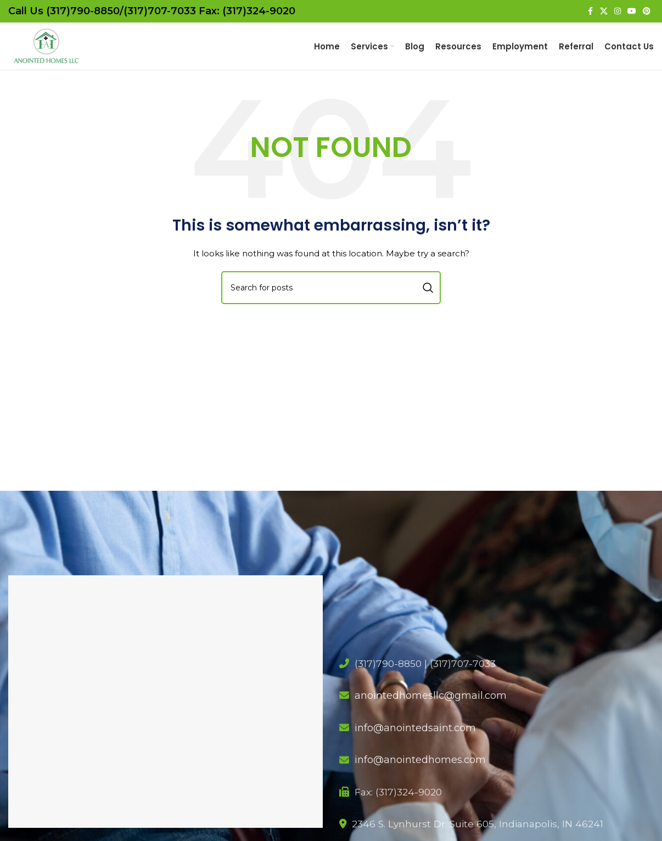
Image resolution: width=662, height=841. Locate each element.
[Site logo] (57, 52)
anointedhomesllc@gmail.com (431, 710)
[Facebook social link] (590, 11)
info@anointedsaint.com (415, 742)
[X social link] (604, 11)
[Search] (331, 301)
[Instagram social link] (617, 11)
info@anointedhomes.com (420, 774)
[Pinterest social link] (646, 11)
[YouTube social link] (631, 11)
